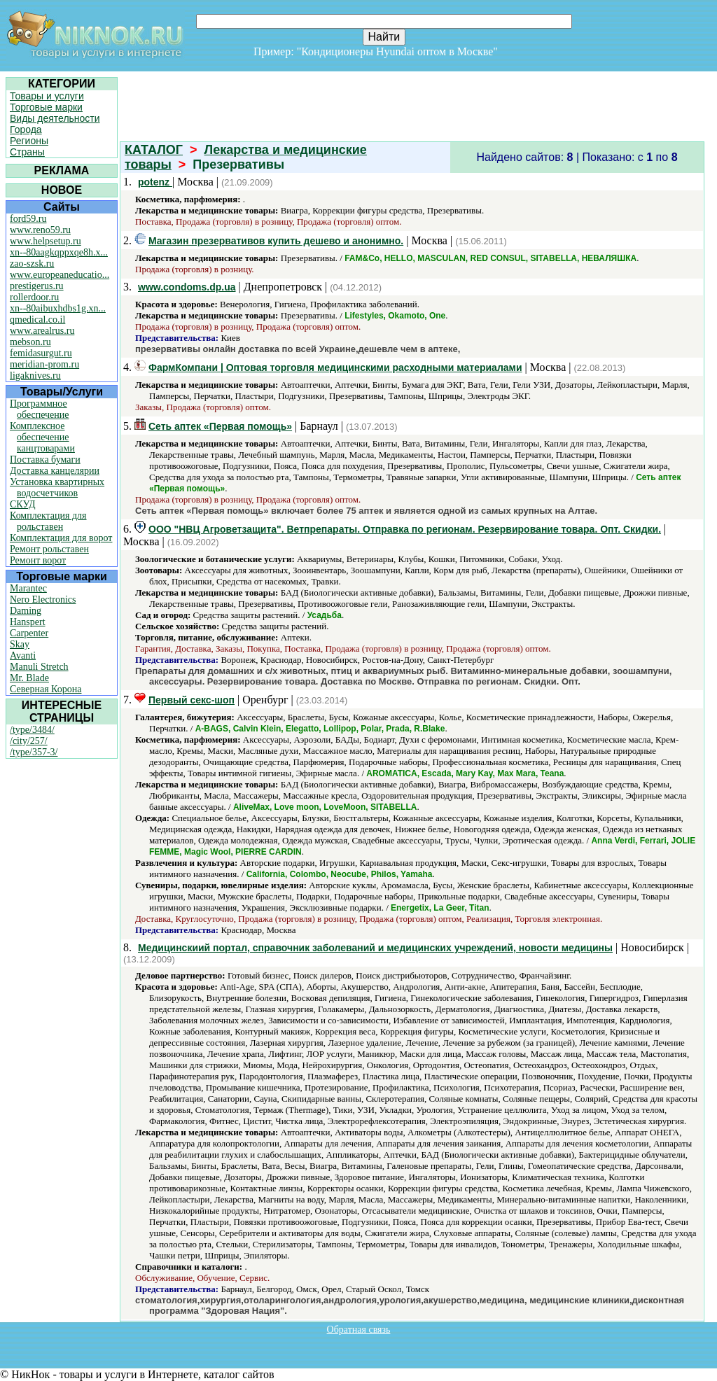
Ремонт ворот (38, 560)
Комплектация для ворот (61, 538)
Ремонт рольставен (49, 549)
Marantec (28, 588)
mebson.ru (30, 342)
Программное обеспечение (39, 409)
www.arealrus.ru (42, 330)
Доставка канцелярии (54, 470)
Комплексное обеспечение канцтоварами (42, 437)
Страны (27, 151)
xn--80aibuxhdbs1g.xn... (58, 308)
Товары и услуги (47, 95)
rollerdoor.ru (34, 297)
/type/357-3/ (33, 752)
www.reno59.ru (40, 230)
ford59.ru (28, 218)
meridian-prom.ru (44, 364)
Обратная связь (359, 1329)
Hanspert (28, 622)
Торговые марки (46, 107)
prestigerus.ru (37, 286)
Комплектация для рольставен (48, 521)
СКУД (22, 504)
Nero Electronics (43, 599)
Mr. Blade (29, 678)
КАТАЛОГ (154, 150)
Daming (25, 610)
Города (26, 129)
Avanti (23, 655)
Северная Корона (45, 689)
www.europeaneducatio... (59, 274)
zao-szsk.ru (32, 263)
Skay (19, 644)
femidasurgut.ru (41, 353)
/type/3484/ (32, 729)
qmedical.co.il (37, 319)
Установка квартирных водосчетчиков (57, 487)
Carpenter (29, 633)
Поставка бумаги (45, 459)
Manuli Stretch (39, 666)
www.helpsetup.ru (45, 241)
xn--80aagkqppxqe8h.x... (59, 252)
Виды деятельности (55, 118)
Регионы (29, 140)
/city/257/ (29, 741)
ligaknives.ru (35, 375)
